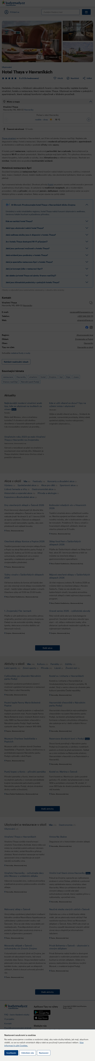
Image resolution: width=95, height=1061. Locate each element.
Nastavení (43, 1053)
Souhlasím (11, 1053)
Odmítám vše (27, 1053)
